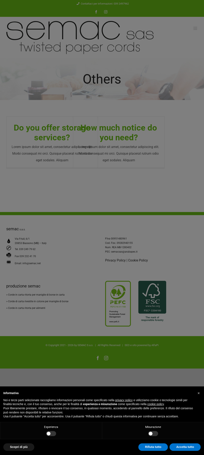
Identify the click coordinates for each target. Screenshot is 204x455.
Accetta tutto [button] (185, 447)
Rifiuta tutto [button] (153, 447)
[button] (198, 393)
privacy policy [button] (124, 400)
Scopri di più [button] (19, 447)
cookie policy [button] (155, 404)
